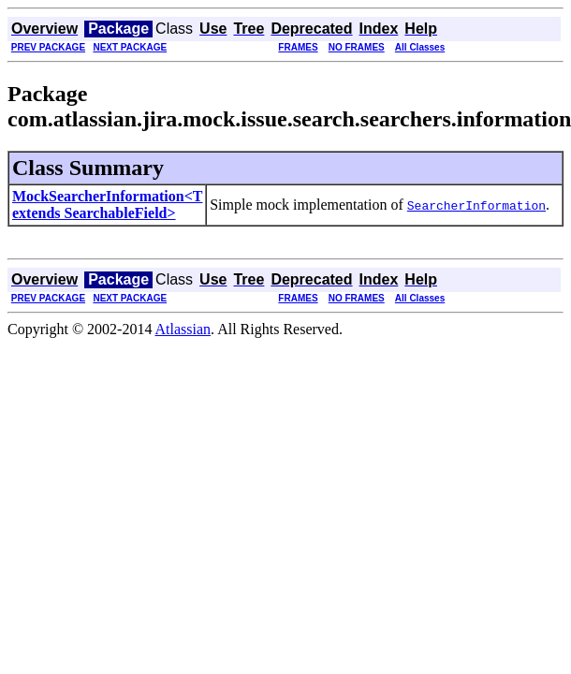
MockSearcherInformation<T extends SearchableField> (107, 204)
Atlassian (183, 329)
